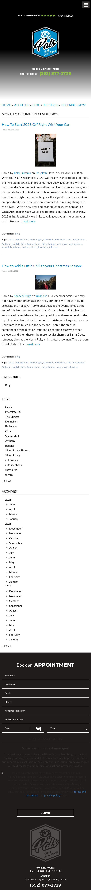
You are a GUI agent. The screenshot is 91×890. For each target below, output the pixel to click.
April (12, 509)
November (15, 533)
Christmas (73, 366)
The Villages (36, 239)
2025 (8, 523)
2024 (8, 586)
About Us (21, 105)
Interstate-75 (22, 239)
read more (29, 221)
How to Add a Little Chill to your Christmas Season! (42, 265)
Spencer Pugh (22, 296)
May (11, 562)
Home (6, 105)
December (15, 528)
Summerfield (79, 239)
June (12, 504)
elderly (33, 247)
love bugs (43, 247)
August (13, 548)
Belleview (60, 239)
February (14, 577)
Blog (36, 105)
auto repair (62, 243)
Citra (69, 239)
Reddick (15, 243)
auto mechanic (76, 243)
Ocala (11, 239)
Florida (25, 247)
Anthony (6, 243)
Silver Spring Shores (30, 243)
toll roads (53, 247)
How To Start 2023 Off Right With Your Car (35, 124)
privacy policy (52, 795)
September (15, 543)
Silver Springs (48, 243)
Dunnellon (48, 239)
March (13, 514)
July (11, 552)
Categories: (11, 377)
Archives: (9, 491)
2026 (8, 499)
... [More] (6, 481)
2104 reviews (65, 16)
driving (16, 247)
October (14, 538)
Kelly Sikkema (22, 173)
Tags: (6, 399)
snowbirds (7, 247)
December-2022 (73, 105)
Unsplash (41, 173)
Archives (50, 105)
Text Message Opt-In (45, 739)
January (13, 519)
